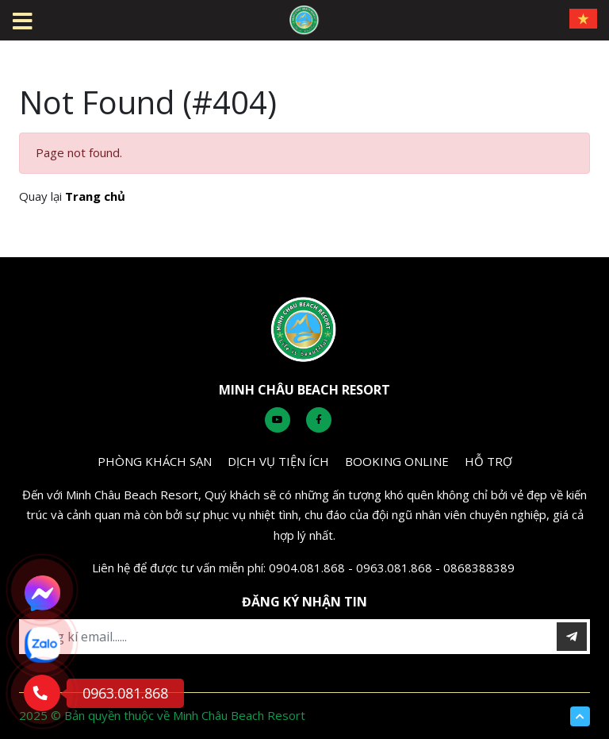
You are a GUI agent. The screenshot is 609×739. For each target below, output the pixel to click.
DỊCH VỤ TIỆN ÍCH (278, 461)
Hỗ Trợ (488, 461)
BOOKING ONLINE (397, 461)
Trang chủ (95, 196)
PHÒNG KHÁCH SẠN (155, 461)
